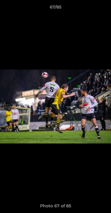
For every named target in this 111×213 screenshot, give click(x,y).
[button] (103, 8)
